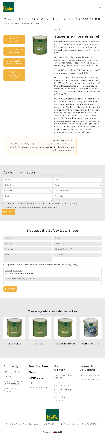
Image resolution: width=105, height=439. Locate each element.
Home (6, 23)
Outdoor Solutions (90, 380)
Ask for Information (14, 39)
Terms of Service (48, 207)
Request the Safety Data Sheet (14, 62)
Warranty (8, 376)
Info (31, 383)
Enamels (25, 23)
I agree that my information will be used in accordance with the (40, 203)
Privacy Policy (70, 203)
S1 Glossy (35, 23)
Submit (8, 212)
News (33, 372)
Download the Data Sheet (14, 51)
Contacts (36, 377)
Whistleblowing (38, 388)
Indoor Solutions (89, 375)
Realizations (39, 366)
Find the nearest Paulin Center (14, 75)
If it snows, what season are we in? (20, 273)
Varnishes (15, 23)
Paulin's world (11, 372)
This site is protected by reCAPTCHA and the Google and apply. (30, 207)
